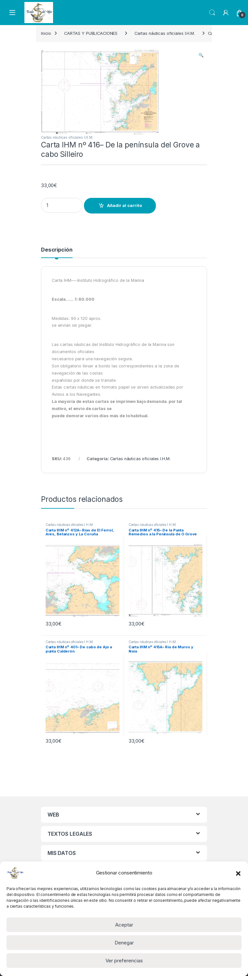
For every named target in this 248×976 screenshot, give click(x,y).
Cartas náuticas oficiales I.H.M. (164, 33)
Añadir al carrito (124, 205)
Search (212, 12)
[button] (238, 873)
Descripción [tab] (57, 250)
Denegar (124, 943)
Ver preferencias (124, 960)
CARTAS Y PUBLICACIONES (90, 33)
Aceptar (124, 925)
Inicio (46, 33)
